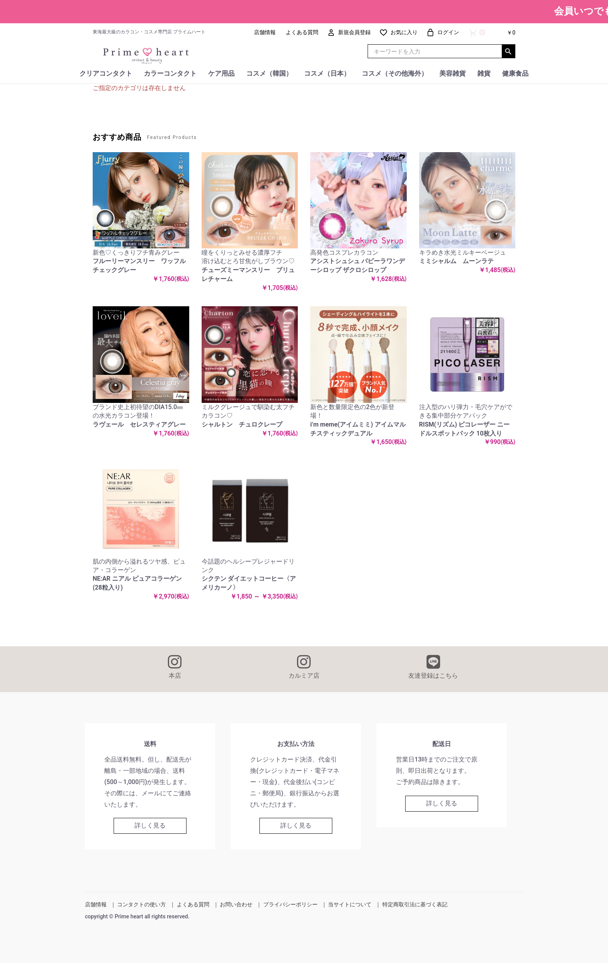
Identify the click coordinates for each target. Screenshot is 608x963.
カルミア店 (303, 666)
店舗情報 (96, 904)
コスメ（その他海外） (395, 73)
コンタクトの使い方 (141, 904)
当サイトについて (349, 904)
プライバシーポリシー (290, 904)
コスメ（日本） (327, 73)
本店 (174, 666)
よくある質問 (193, 904)
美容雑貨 (452, 73)
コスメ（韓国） (269, 73)
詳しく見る (150, 825)
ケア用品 (221, 73)
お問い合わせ (236, 904)
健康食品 (515, 73)
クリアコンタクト (105, 73)
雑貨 (484, 73)
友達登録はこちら (433, 666)
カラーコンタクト (170, 73)
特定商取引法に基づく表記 (414, 904)
